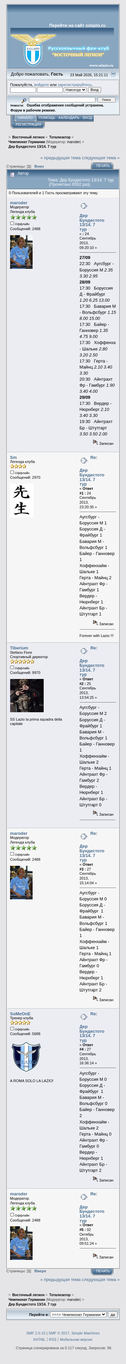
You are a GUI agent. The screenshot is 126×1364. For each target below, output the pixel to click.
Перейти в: (39, 1315)
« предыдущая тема (60, 157)
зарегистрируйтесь (75, 84)
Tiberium (19, 647)
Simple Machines (86, 1333)
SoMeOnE (20, 1013)
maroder (73, 142)
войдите (41, 84)
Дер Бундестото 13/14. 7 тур (92, 222)
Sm (13, 457)
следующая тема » (101, 157)
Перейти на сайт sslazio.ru (77, 25)
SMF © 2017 (58, 1333)
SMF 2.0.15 (35, 1333)
